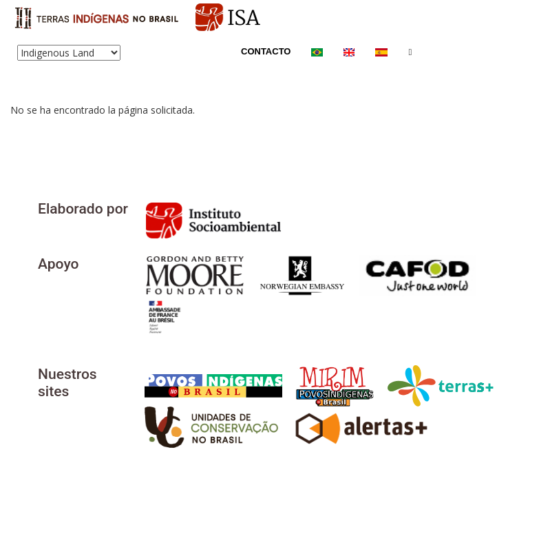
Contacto (265, 51)
